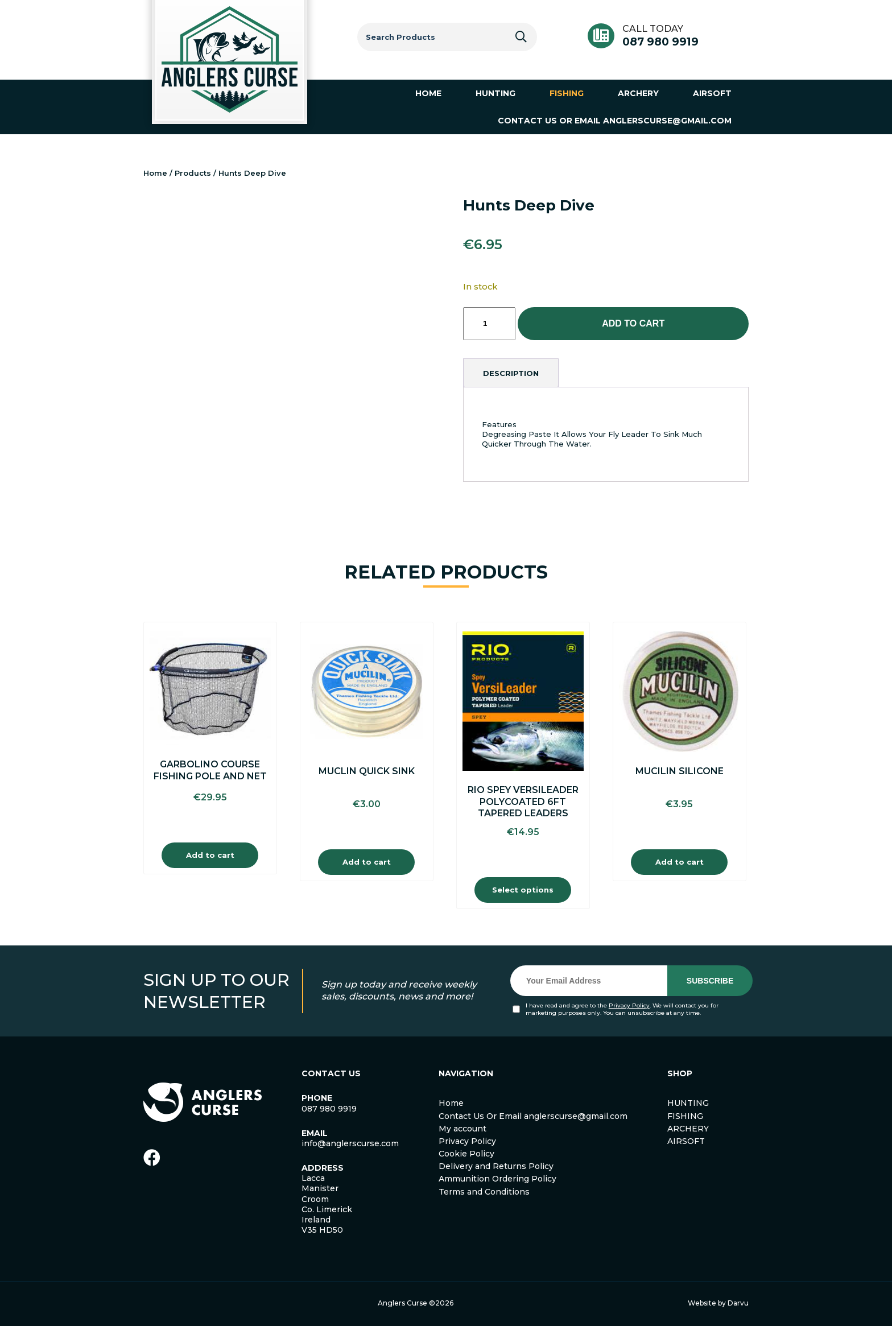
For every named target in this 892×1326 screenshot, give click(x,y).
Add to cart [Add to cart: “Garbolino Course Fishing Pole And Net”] (210, 855)
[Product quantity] (489, 323)
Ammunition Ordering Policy (497, 1179)
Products (193, 172)
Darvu (738, 1303)
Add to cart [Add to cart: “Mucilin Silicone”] (679, 861)
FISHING (685, 1116)
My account (462, 1128)
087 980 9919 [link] (329, 1109)
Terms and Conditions (484, 1192)
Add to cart (633, 323)
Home (155, 172)
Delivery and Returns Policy (496, 1166)
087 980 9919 (660, 41)
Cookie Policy (466, 1154)
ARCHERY (688, 1128)
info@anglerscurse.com (350, 1143)
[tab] (511, 373)
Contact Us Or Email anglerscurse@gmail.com (533, 1116)
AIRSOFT (686, 1141)
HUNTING (688, 1103)
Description (511, 373)
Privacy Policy (629, 1005)
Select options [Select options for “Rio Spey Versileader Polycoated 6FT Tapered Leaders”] (523, 889)
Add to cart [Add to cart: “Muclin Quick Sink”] (366, 861)
